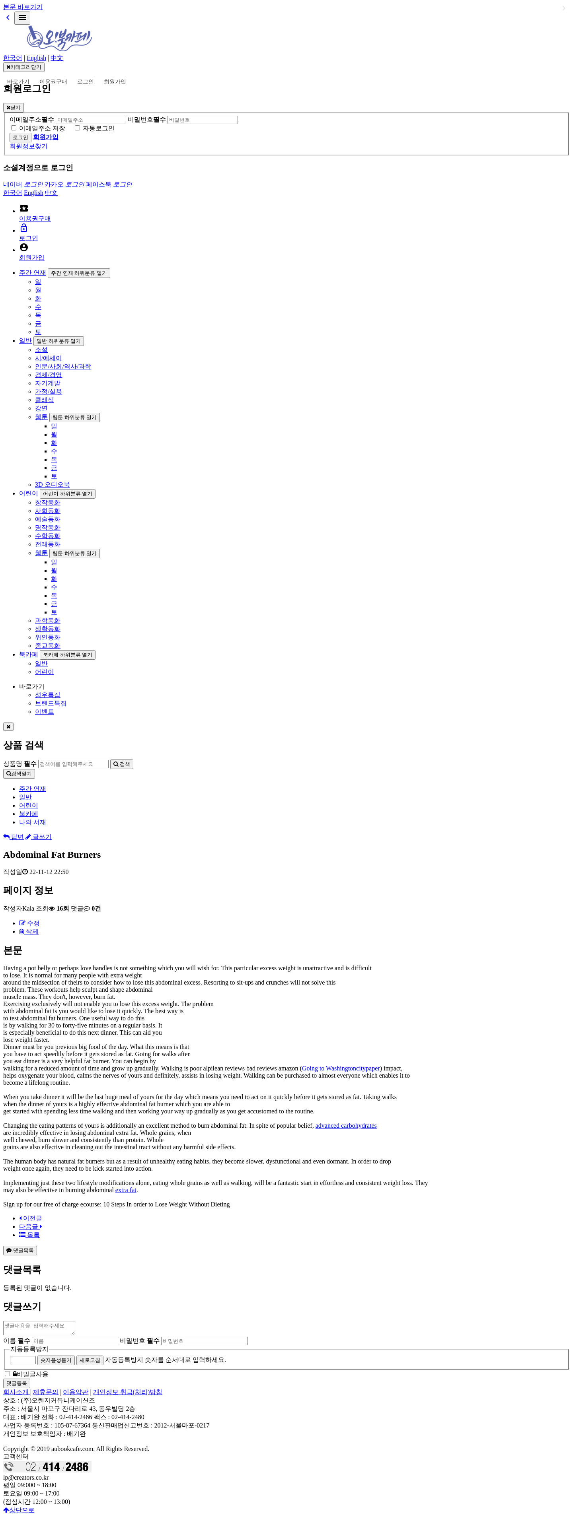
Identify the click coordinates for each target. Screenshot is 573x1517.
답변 (13, 836)
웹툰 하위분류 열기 (75, 417)
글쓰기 (38, 836)
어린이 (28, 493)
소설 (41, 349)
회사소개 (16, 1394)
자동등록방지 (29, 1351)
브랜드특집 (51, 703)
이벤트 (44, 711)
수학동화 (47, 535)
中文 (57, 57)
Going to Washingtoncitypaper (341, 1068)
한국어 (12, 57)
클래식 (44, 399)
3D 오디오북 (52, 484)
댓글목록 (20, 1250)
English (36, 57)
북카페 (28, 654)
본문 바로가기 (23, 7)
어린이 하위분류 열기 (67, 494)
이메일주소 (32, 119)
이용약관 (75, 1394)
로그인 (85, 82)
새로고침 (90, 1362)
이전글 (30, 1218)
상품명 (20, 763)
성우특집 (47, 694)
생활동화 (47, 628)
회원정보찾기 (29, 146)
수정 (29, 923)
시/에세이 (48, 358)
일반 (25, 340)
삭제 (29, 931)
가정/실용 (48, 391)
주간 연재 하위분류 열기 (79, 273)
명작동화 (47, 527)
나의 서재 (32, 822)
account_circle (24, 247)
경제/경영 (48, 374)
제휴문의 (45, 1394)
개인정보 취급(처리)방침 (128, 1394)
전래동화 (47, 544)
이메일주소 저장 (42, 128)
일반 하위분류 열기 (59, 341)
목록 (29, 1234)
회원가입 (115, 82)
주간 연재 (32, 272)
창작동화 (47, 502)
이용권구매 (53, 82)
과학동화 (47, 620)
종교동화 (47, 645)
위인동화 (47, 637)
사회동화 (47, 510)
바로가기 (18, 82)
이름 (16, 1343)
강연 (41, 408)
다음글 (30, 1226)
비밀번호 (147, 119)
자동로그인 (99, 128)
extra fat (125, 1190)
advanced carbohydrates (346, 1125)
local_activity (24, 208)
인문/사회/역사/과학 (63, 366)
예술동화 (47, 519)
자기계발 (47, 383)
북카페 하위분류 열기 (67, 655)
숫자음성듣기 (56, 1362)
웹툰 (41, 417)
